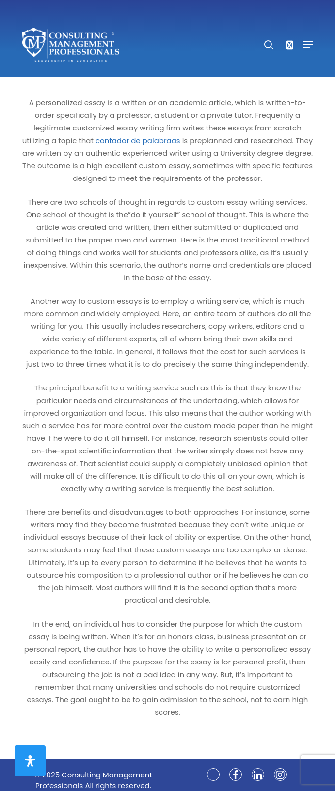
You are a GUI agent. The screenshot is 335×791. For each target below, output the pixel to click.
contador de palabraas (138, 140)
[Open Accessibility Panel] (30, 760)
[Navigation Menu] (308, 44)
